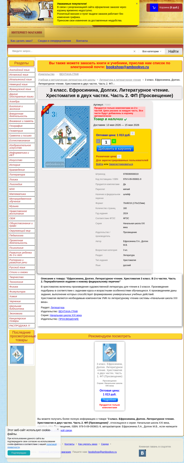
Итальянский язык (20, 79)
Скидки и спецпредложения (54, 40)
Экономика (15, 313)
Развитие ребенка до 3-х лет (20, 253)
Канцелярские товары (17, 319)
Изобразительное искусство (20, 146)
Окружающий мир (19, 230)
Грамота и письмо (20, 135)
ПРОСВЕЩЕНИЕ (69, 319)
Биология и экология (16, 107)
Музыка (14, 206)
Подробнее (109, 399)
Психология (16, 247)
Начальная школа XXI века (66, 315)
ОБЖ (12, 218)
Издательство (46, 74)
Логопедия (15, 184)
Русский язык (17, 267)
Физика (13, 286)
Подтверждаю (18, 453)
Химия (13, 296)
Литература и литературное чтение (120, 79)
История (14, 164)
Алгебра (14, 101)
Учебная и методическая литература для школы (66, 79)
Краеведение (17, 169)
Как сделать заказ (87, 444)
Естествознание (19, 140)
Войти (99, 164)
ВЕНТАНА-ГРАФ (69, 74)
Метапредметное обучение (20, 200)
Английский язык (19, 69)
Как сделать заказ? (22, 40)
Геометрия (16, 130)
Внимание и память (21, 121)
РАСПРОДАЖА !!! (19, 325)
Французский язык (20, 89)
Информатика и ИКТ (19, 154)
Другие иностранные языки (21, 95)
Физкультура (17, 291)
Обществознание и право (21, 224)
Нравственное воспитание (18, 212)
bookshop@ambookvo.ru (127, 67)
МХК (12, 189)
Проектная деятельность (18, 241)
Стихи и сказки (18, 272)
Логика (13, 179)
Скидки (105, 444)
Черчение (15, 301)
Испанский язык (18, 74)
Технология (16, 281)
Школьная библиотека (16, 307)
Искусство (15, 160)
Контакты (82, 40)
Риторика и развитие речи (18, 261)
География (15, 125)
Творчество (16, 277)
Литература (17, 174)
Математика (17, 194)
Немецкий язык (18, 84)
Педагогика (16, 235)
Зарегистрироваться (121, 164)
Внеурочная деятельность (18, 115)
